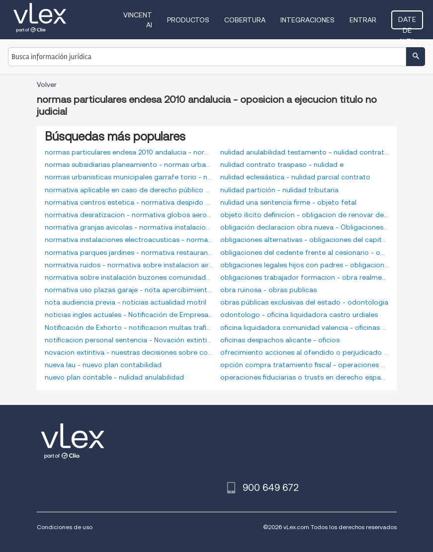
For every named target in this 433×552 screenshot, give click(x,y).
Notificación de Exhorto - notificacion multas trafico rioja (129, 327)
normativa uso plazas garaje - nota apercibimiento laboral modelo (129, 290)
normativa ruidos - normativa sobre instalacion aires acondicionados (129, 265)
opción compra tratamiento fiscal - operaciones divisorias (304, 365)
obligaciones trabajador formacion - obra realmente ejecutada (304, 277)
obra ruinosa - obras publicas (268, 290)
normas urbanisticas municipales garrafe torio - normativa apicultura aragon (129, 177)
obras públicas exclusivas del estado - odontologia (304, 302)
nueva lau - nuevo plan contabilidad (103, 365)
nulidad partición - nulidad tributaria (279, 190)
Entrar (362, 20)
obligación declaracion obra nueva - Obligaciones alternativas (304, 227)
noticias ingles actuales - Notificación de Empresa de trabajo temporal (129, 314)
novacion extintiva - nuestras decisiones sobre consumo (129, 352)
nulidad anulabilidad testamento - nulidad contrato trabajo (304, 152)
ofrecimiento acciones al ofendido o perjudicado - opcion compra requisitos (304, 352)
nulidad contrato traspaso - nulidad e (282, 164)
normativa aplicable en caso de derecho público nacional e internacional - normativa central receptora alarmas (129, 190)
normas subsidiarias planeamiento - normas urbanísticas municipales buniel (129, 164)
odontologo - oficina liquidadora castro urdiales (299, 314)
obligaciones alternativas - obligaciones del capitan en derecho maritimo (304, 239)
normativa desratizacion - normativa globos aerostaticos (129, 215)
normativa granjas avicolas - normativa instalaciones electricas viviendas (129, 227)
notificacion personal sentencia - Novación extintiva (129, 340)
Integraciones (307, 20)
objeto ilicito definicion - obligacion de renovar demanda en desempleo (304, 215)
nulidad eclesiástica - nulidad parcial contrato (295, 177)
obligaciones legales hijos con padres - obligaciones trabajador (304, 265)
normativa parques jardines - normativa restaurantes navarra (129, 252)
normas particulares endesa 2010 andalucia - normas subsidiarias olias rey (129, 152)
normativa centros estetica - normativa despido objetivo (129, 202)
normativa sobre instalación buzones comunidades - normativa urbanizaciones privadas (129, 277)
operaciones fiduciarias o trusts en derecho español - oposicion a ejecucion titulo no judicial (304, 377)
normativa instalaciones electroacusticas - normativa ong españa (129, 239)
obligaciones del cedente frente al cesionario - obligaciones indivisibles (304, 252)
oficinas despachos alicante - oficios (280, 340)
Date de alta (407, 22)
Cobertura (244, 20)
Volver (47, 84)
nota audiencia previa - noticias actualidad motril (125, 302)
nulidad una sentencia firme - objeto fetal (288, 202)
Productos (188, 20)
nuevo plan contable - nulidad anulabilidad (114, 377)
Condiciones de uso (64, 527)
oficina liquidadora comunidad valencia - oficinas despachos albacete (304, 327)
